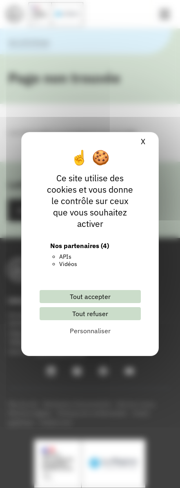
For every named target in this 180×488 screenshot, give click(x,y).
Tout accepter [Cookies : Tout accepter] (90, 296)
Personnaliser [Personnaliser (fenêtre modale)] (90, 331)
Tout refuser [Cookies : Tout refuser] (90, 314)
